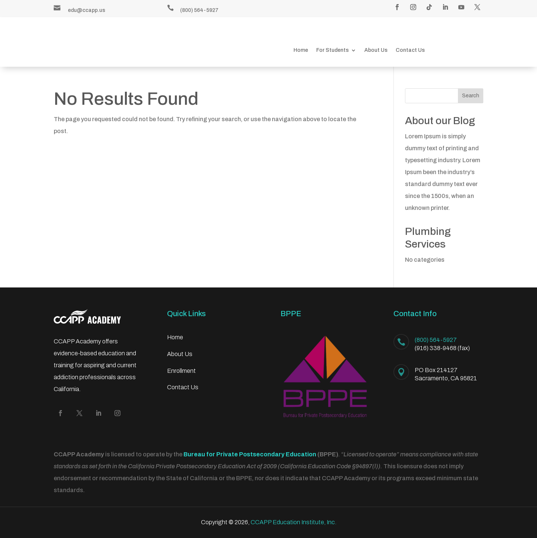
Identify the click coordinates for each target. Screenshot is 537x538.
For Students (332, 50)
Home (300, 50)
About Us (375, 50)
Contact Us (410, 50)
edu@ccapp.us (86, 10)
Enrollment (181, 371)
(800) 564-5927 (199, 10)
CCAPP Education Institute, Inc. (293, 522)
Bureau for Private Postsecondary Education (249, 454)
